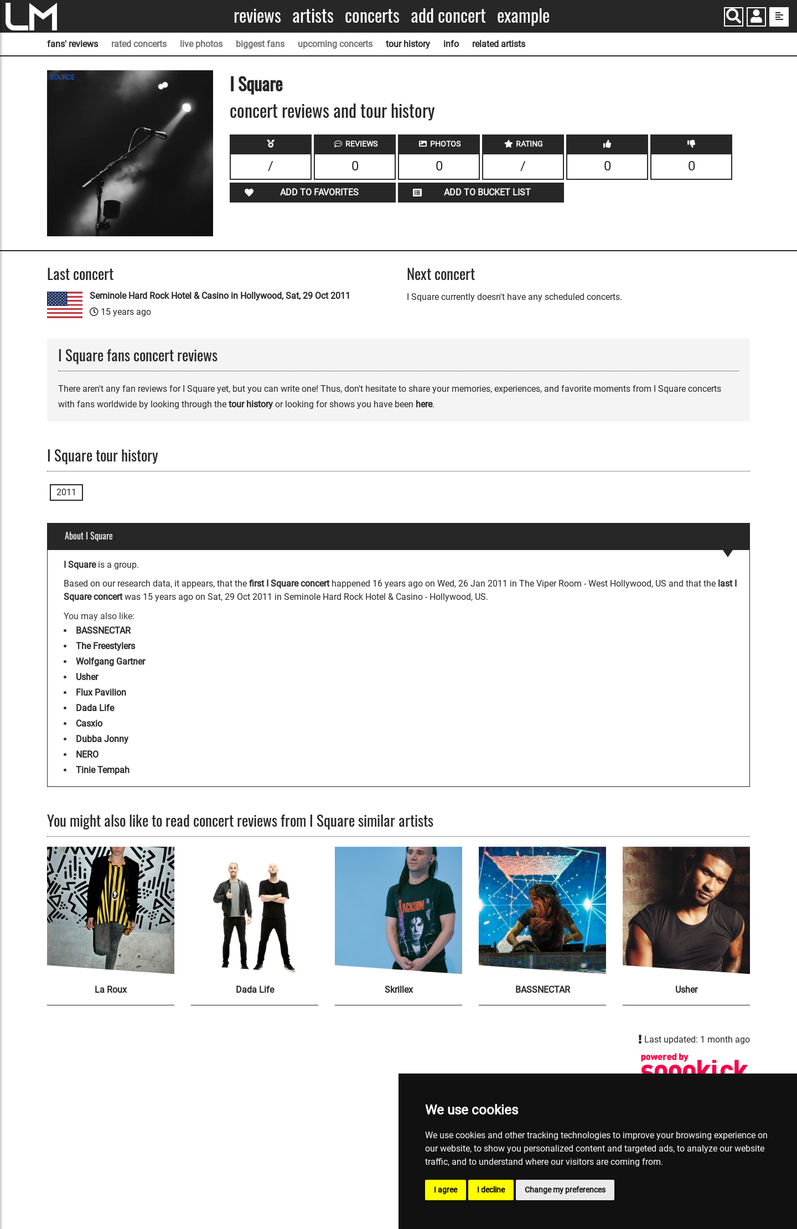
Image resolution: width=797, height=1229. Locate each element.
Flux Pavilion (101, 692)
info (451, 44)
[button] (756, 18)
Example (523, 15)
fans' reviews (72, 44)
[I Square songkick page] (694, 1071)
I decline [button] (491, 1189)
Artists (313, 15)
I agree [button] (445, 1189)
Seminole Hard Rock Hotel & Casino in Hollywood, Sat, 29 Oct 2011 (220, 296)
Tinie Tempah (103, 770)
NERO (87, 754)
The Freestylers (105, 646)
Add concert (448, 15)
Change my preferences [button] (565, 1189)
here (424, 404)
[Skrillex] (398, 910)
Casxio (89, 723)
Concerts (372, 15)
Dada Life (95, 708)
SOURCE (62, 77)
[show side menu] (779, 17)
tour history (408, 44)
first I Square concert (289, 583)
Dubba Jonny (102, 739)
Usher (87, 677)
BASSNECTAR (103, 630)
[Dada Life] (254, 910)
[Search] (733, 17)
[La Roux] (110, 910)
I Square (256, 83)
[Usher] (686, 910)
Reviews (257, 15)
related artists (498, 44)
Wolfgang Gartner (110, 661)
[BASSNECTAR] (542, 910)
